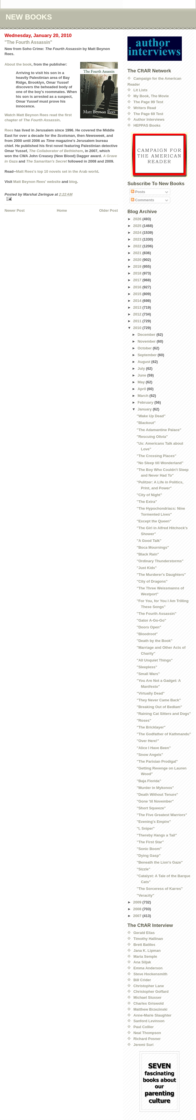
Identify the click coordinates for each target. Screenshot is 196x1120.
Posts (138, 192)
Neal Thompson (147, 1033)
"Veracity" (145, 895)
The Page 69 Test (148, 114)
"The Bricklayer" (151, 727)
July (142, 368)
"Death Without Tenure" (157, 794)
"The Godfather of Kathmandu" (164, 734)
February (146, 402)
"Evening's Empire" (154, 822)
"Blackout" (146, 423)
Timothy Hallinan (148, 939)
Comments (142, 200)
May (142, 382)
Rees (9, 130)
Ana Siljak (142, 962)
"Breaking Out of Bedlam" (159, 707)
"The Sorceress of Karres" (160, 889)
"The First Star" (150, 842)
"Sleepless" (147, 667)
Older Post (108, 210)
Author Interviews (149, 119)
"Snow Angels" (150, 755)
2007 (137, 916)
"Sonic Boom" (149, 849)
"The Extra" (147, 502)
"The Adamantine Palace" (159, 430)
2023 (137, 239)
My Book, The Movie (151, 96)
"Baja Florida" (149, 781)
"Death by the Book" (154, 641)
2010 (137, 328)
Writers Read (144, 108)
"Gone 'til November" (155, 801)
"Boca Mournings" (153, 547)
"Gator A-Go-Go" (151, 620)
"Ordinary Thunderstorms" (160, 561)
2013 (137, 307)
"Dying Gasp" (149, 855)
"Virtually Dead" (151, 693)
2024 (137, 232)
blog (73, 182)
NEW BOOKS (29, 17)
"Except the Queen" (154, 521)
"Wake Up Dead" (151, 416)
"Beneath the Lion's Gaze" (160, 862)
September (148, 355)
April (142, 389)
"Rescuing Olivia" (152, 436)
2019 (137, 266)
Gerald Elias (144, 933)
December (147, 334)
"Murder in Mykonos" (155, 788)
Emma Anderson (148, 968)
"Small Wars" (148, 674)
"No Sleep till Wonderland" (160, 463)
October (145, 348)
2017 (137, 280)
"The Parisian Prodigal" (157, 761)
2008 (137, 909)
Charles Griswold (148, 1003)
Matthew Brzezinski (150, 1009)
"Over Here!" (148, 741)
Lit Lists (140, 90)
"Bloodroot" (147, 634)
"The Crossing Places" (156, 456)
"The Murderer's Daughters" (161, 574)
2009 (137, 902)
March (144, 395)
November (147, 341)
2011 (137, 321)
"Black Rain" (148, 554)
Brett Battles (144, 944)
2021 (137, 253)
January (145, 409)
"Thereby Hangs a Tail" (157, 835)
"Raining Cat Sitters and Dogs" (164, 714)
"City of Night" (149, 495)
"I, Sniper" (146, 828)
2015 (137, 294)
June (142, 375)
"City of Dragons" (152, 581)
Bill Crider (142, 980)
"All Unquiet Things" (154, 660)
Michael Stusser (147, 997)
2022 (137, 246)
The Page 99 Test (148, 102)
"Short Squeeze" (151, 808)
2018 (137, 273)
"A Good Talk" (149, 541)
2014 (137, 301)
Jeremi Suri (143, 1045)
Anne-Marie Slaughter (152, 1015)
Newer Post (15, 210)
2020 (137, 260)
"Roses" (144, 720)
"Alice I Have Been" (154, 748)
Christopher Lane (148, 986)
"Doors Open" (149, 627)
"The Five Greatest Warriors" (162, 815)
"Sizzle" (143, 869)
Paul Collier (143, 1027)
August (144, 362)
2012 (137, 314)
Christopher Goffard (151, 991)
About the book (18, 64)
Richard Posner (147, 1039)
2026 (137, 219)
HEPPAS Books (147, 125)
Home (62, 210)
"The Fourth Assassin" (28, 42)
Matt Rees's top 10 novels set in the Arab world (57, 171)
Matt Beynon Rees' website (37, 182)
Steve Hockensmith (150, 974)
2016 (137, 287)
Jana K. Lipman (147, 950)
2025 (137, 226)
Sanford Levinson (149, 1021)
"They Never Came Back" (159, 700)
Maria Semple (145, 956)
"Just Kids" (147, 568)
